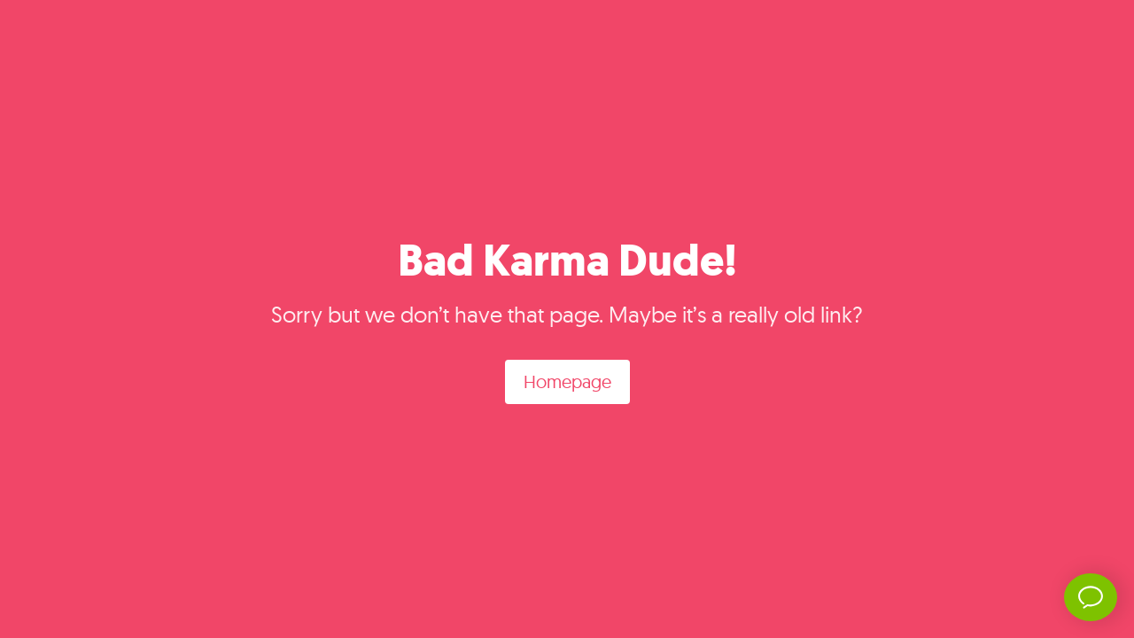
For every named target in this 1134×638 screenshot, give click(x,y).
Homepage (567, 381)
